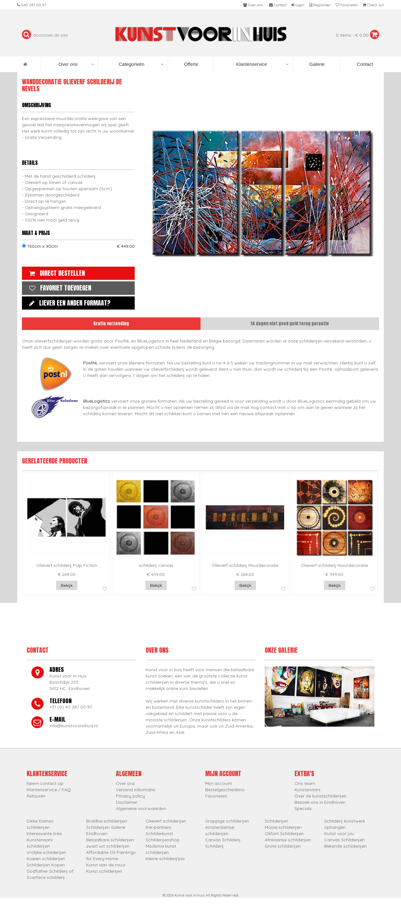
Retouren (36, 796)
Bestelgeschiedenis (225, 789)
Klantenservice (262, 64)
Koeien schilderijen (46, 858)
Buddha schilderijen (106, 821)
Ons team (304, 783)
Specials (303, 808)
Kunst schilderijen (104, 871)
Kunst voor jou (339, 833)
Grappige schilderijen (227, 821)
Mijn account (218, 783)
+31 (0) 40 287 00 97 (70, 707)
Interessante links (44, 833)
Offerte (190, 64)
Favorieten (216, 796)
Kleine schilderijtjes (165, 858)
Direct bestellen (55, 273)
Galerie (316, 64)
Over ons (76, 64)
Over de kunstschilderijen (320, 796)
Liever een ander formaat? (68, 303)
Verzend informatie (135, 789)
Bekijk (67, 585)
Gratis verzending (111, 323)
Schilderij (214, 846)
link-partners (158, 827)
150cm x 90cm (78, 246)
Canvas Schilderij (223, 840)
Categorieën (141, 64)
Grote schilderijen (283, 846)
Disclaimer (127, 802)
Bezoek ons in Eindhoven (320, 802)
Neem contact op (45, 783)
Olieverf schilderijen (166, 821)
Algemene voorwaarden (141, 808)
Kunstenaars (307, 789)
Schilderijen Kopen (46, 865)
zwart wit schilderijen (107, 846)
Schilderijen (276, 821)
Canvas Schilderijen (344, 840)
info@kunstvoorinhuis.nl (73, 726)
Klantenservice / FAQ (49, 789)
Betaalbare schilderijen (110, 840)
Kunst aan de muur (106, 865)
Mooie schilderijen (283, 827)
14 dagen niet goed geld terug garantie (290, 323)
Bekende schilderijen (345, 846)
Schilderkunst (159, 833)
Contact (364, 64)
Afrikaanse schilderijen (288, 840)
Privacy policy (130, 796)
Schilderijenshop (163, 840)
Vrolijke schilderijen (46, 852)
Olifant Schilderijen (284, 833)
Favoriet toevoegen (58, 288)
